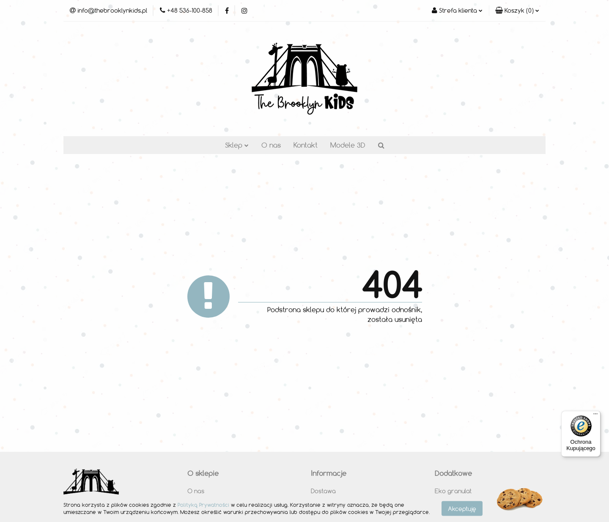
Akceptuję (462, 508)
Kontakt (306, 144)
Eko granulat (453, 491)
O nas (271, 144)
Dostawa (323, 491)
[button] (517, 10)
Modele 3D (347, 144)
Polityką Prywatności (203, 504)
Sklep (237, 144)
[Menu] (595, 416)
